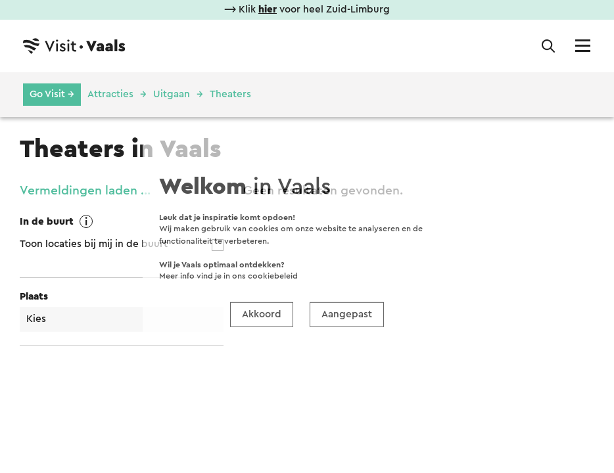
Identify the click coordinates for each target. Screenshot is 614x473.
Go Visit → (52, 94)
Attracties (110, 94)
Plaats (34, 297)
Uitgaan (171, 94)
